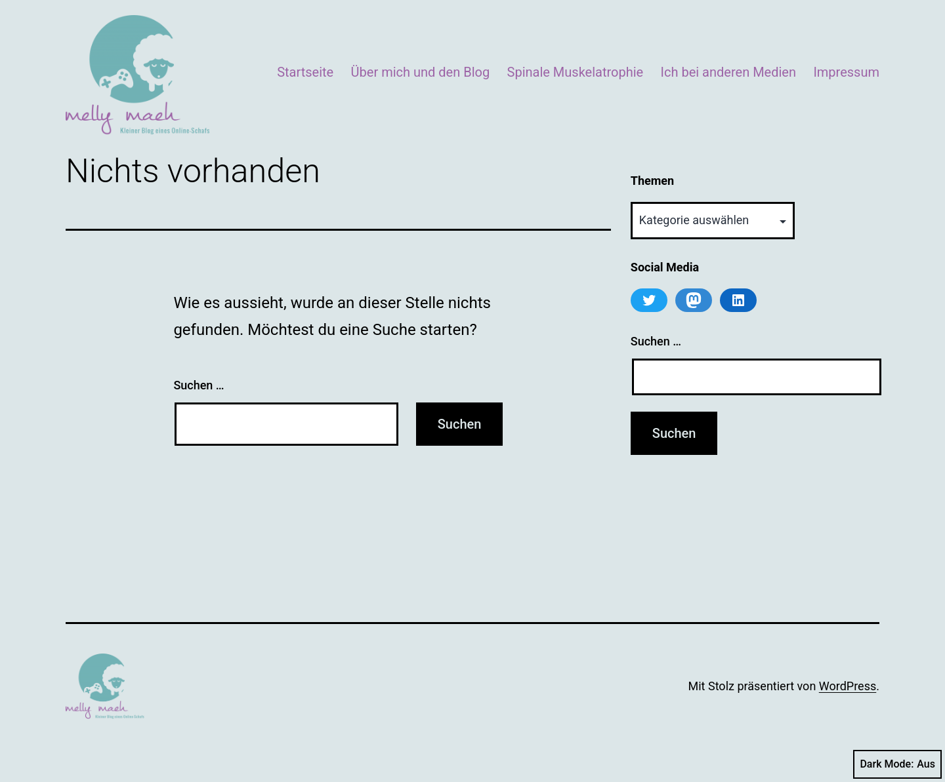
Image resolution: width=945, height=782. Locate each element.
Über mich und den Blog (420, 72)
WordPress (847, 686)
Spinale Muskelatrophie (575, 72)
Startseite (305, 72)
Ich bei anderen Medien (728, 72)
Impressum (846, 72)
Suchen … (198, 385)
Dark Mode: (897, 764)
